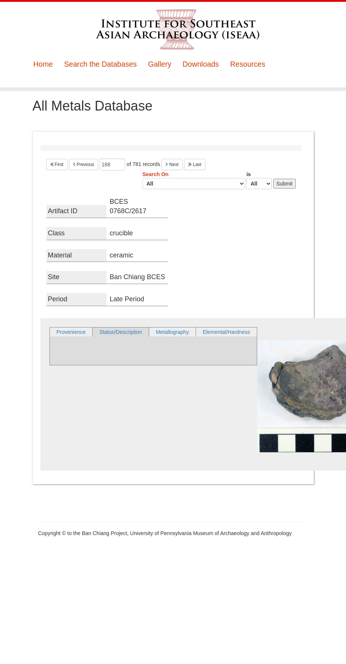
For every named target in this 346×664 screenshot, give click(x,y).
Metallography (172, 332)
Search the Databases (100, 64)
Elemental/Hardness (226, 332)
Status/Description (120, 332)
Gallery (159, 64)
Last (194, 164)
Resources (247, 64)
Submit (284, 184)
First (57, 164)
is (259, 180)
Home (43, 64)
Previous (83, 164)
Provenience (71, 332)
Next (172, 164)
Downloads (201, 64)
